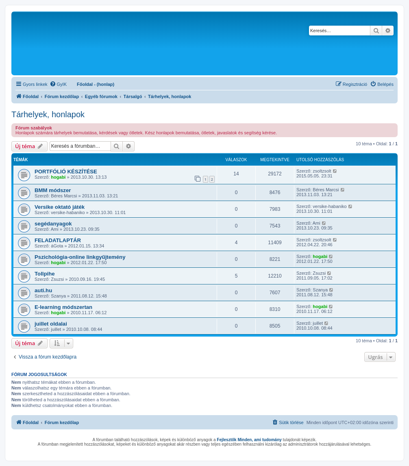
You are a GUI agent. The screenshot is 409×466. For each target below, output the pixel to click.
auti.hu (43, 290)
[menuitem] (58, 84)
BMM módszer (53, 190)
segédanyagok (53, 224)
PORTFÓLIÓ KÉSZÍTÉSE (66, 171)
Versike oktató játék (60, 207)
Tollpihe (45, 274)
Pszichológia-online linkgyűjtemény (80, 257)
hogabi (58, 177)
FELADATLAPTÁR (58, 240)
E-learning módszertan (63, 307)
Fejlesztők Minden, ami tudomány (249, 440)
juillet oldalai (51, 324)
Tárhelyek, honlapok (48, 114)
